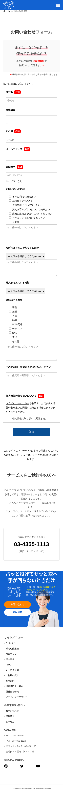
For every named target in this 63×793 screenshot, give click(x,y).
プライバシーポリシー (17, 403)
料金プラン (11, 654)
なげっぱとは (12, 643)
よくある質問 (12, 670)
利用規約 (44, 454)
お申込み (10, 721)
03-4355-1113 (31, 544)
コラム (9, 664)
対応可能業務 (12, 648)
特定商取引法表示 (14, 686)
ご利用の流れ (12, 675)
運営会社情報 (12, 691)
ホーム (6, 11)
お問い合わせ (18, 604)
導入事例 (10, 659)
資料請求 (17, 612)
